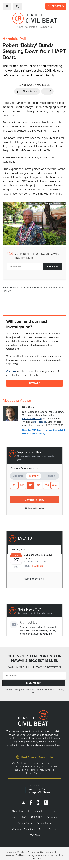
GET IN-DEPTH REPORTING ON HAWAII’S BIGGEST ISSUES (34, 658)
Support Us (56, 6)
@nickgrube (39, 421)
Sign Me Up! (33, 683)
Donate (34, 383)
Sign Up (52, 266)
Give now (11, 371)
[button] (7, 6)
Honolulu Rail (14, 39)
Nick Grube (28, 85)
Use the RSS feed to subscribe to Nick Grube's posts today (44, 431)
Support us (46, 26)
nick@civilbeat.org (32, 418)
